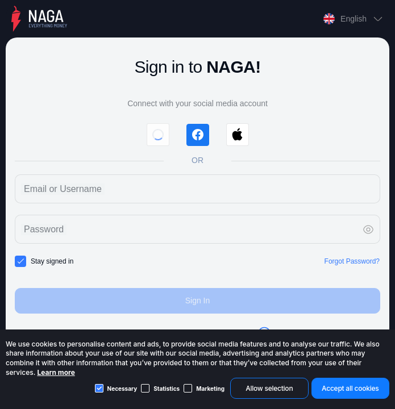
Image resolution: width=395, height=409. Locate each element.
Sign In (197, 300)
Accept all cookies (350, 388)
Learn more (55, 372)
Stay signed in (52, 261)
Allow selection (269, 388)
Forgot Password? (352, 261)
